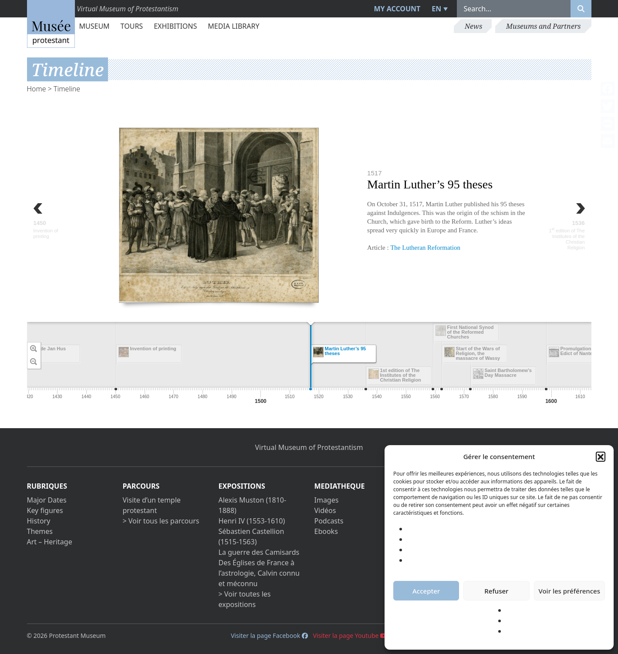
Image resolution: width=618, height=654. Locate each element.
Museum (94, 26)
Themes (40, 531)
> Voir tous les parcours (161, 521)
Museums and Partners (543, 26)
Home (36, 89)
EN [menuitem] (436, 8)
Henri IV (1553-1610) (252, 521)
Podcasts (329, 521)
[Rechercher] (581, 8)
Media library (233, 26)
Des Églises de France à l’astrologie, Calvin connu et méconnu (259, 573)
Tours (132, 26)
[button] (600, 456)
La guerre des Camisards (259, 552)
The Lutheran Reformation (425, 247)
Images (326, 500)
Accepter (426, 591)
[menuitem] (438, 8)
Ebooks (326, 531)
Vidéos (325, 510)
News (473, 26)
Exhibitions (175, 26)
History (39, 521)
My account (397, 8)
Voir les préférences (569, 591)
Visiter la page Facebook (269, 635)
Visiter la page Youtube (350, 635)
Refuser (496, 591)
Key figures (45, 510)
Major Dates (47, 500)
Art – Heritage (49, 542)
